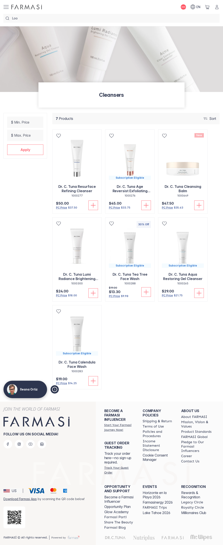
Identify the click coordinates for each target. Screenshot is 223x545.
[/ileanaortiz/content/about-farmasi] (194, 417)
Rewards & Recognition (190, 495)
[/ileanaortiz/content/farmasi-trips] (155, 507)
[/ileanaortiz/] (26, 7)
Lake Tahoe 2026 (156, 513)
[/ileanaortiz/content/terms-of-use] (153, 426)
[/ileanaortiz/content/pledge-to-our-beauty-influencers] (196, 446)
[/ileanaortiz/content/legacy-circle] (192, 502)
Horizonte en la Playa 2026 (155, 495)
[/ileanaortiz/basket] (207, 7)
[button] (25, 149)
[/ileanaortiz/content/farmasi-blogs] (115, 527)
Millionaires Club (193, 513)
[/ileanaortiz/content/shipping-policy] (157, 421)
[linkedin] (41, 444)
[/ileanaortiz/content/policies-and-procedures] (158, 434)
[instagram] (19, 444)
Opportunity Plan (117, 506)
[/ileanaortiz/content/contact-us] (190, 461)
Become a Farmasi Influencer (118, 499)
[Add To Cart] (93, 205)
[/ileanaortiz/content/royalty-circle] (192, 507)
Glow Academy (116, 512)
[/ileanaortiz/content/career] (186, 456)
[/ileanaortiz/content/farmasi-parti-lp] (115, 517)
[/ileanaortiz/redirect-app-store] (14, 517)
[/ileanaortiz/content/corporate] (194, 437)
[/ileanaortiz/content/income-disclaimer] (158, 445)
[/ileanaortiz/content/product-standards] (196, 432)
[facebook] (7, 444)
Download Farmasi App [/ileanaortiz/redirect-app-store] (20, 499)
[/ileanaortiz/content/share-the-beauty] (118, 522)
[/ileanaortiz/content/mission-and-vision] (196, 424)
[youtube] (30, 444)
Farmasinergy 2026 (158, 502)
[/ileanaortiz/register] (119, 427)
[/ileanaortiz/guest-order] (119, 470)
